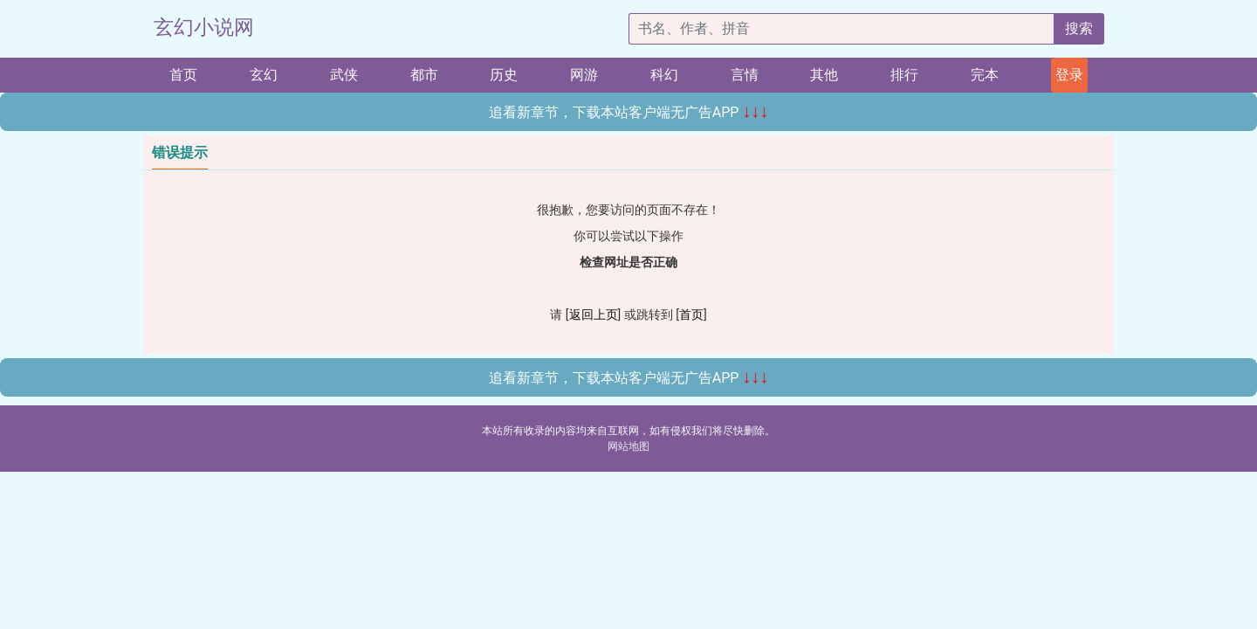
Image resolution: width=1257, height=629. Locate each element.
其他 (824, 74)
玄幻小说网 (204, 27)
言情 (745, 74)
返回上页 (593, 314)
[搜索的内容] (841, 29)
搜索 (1079, 28)
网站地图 (628, 446)
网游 (584, 74)
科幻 (664, 74)
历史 (504, 74)
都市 (424, 74)
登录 (1069, 74)
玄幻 (264, 74)
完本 (985, 74)
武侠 (344, 74)
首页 (183, 74)
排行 (904, 74)
